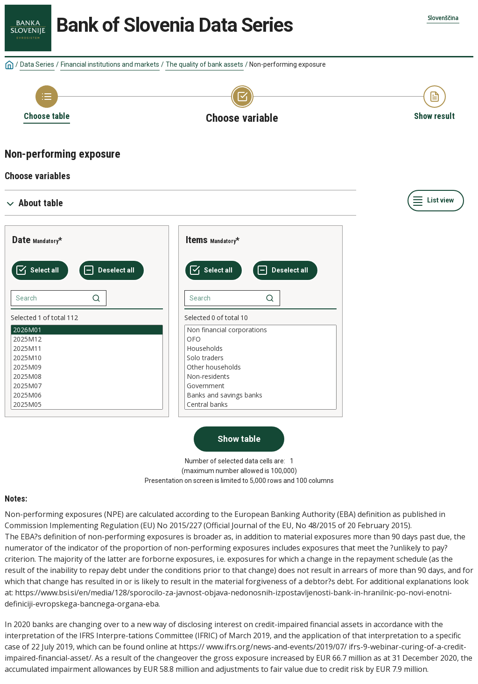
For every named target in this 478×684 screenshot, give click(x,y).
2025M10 (86, 358)
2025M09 (86, 367)
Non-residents (260, 376)
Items (197, 239)
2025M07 (86, 386)
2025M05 (86, 404)
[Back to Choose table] (46, 103)
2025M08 (86, 376)
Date (21, 239)
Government (260, 386)
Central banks (260, 404)
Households (260, 348)
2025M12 (86, 339)
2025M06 (86, 395)
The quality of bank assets (204, 64)
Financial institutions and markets (110, 64)
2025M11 (86, 348)
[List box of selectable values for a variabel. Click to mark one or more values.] (87, 367)
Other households (260, 367)
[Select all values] (40, 270)
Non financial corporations (260, 330)
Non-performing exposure (287, 64)
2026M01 (86, 330)
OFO (260, 339)
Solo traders (260, 358)
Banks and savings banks (260, 395)
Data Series (37, 64)
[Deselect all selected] (111, 270)
